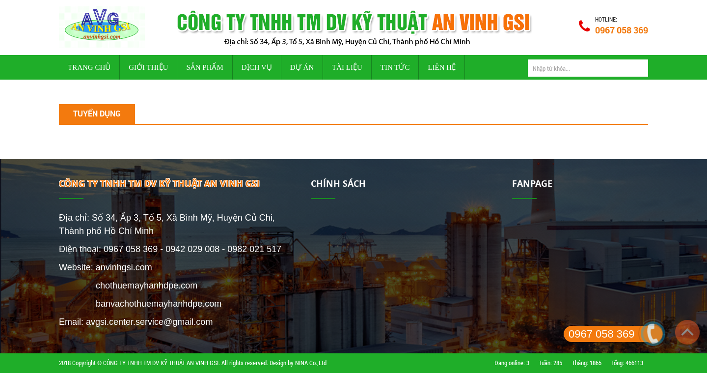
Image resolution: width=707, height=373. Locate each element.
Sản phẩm (204, 67)
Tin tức (395, 67)
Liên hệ (442, 67)
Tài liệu (347, 67)
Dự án (302, 67)
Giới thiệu (148, 67)
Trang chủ (89, 67)
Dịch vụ (257, 67)
